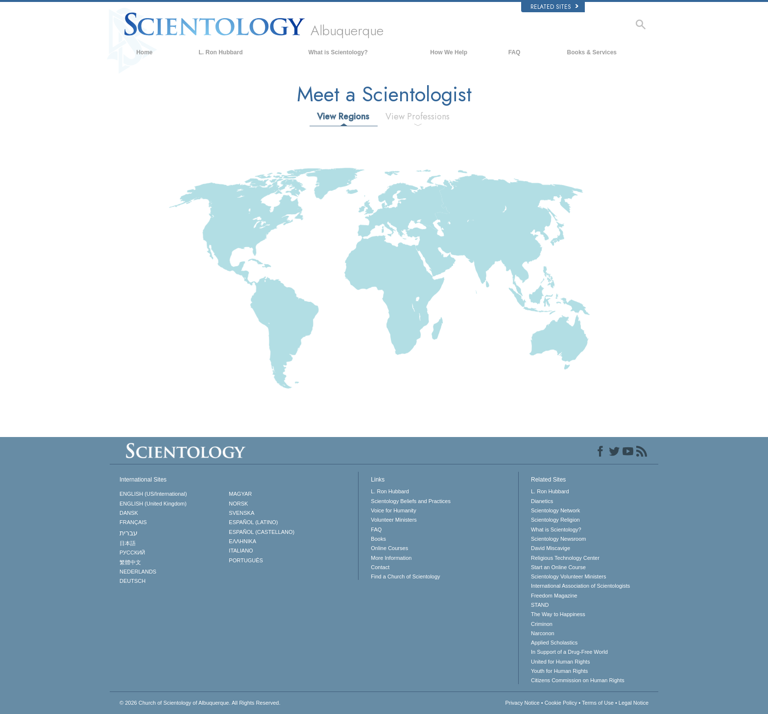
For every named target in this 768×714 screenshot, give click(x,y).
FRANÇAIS (133, 522)
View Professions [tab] (417, 116)
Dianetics (542, 501)
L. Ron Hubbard (221, 52)
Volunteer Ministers (394, 520)
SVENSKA (241, 513)
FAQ (514, 52)
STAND (540, 605)
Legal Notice (633, 703)
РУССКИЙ (132, 552)
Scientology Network (555, 510)
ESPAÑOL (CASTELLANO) (261, 532)
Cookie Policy (561, 703)
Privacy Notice (522, 703)
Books (378, 539)
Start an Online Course (558, 567)
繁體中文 (130, 562)
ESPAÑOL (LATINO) (253, 522)
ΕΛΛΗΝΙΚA (242, 541)
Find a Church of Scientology (405, 576)
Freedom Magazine (554, 596)
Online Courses (389, 548)
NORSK (238, 504)
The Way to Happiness (558, 614)
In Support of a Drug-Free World (569, 652)
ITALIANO (241, 550)
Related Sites (554, 6)
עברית (129, 533)
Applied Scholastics (554, 642)
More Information (391, 558)
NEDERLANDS (138, 572)
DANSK (129, 513)
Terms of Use (598, 703)
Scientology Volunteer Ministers (568, 576)
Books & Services (592, 52)
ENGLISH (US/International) (153, 494)
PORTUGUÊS (246, 560)
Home (144, 52)
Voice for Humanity (393, 510)
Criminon (541, 624)
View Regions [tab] (343, 116)
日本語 (128, 543)
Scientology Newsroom (558, 539)
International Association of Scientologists (580, 586)
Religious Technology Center (565, 558)
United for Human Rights (560, 662)
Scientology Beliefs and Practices (411, 501)
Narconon (542, 633)
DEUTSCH (132, 581)
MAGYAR (240, 494)
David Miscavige (550, 548)
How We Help (448, 52)
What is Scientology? (337, 52)
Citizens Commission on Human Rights (577, 680)
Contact (380, 567)
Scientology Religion (555, 520)
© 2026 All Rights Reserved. (200, 703)
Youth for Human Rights (559, 671)
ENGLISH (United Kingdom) (153, 504)
